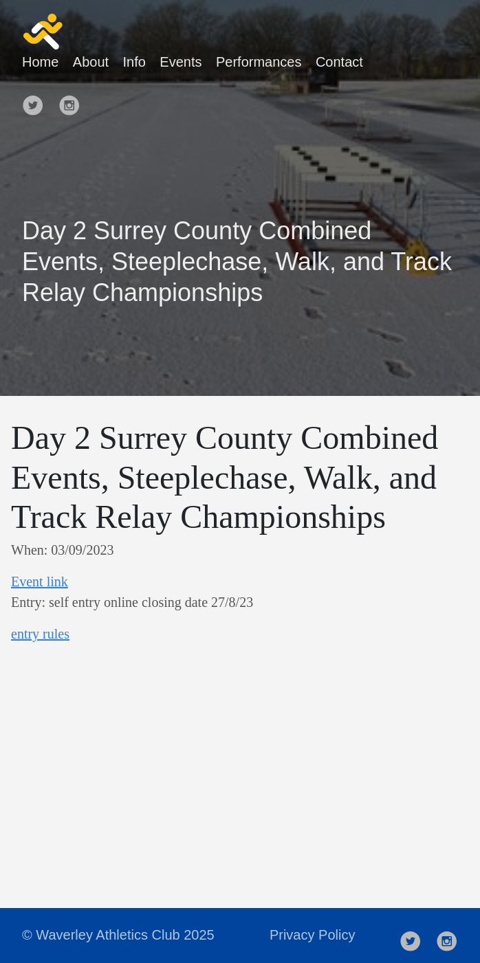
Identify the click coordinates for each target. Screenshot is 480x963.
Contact (339, 61)
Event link (39, 581)
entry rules (40, 633)
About (91, 61)
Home (40, 61)
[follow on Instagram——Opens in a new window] (73, 99)
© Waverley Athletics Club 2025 (118, 934)
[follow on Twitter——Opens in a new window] (37, 99)
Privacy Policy (312, 934)
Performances (259, 61)
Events (180, 61)
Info (134, 61)
